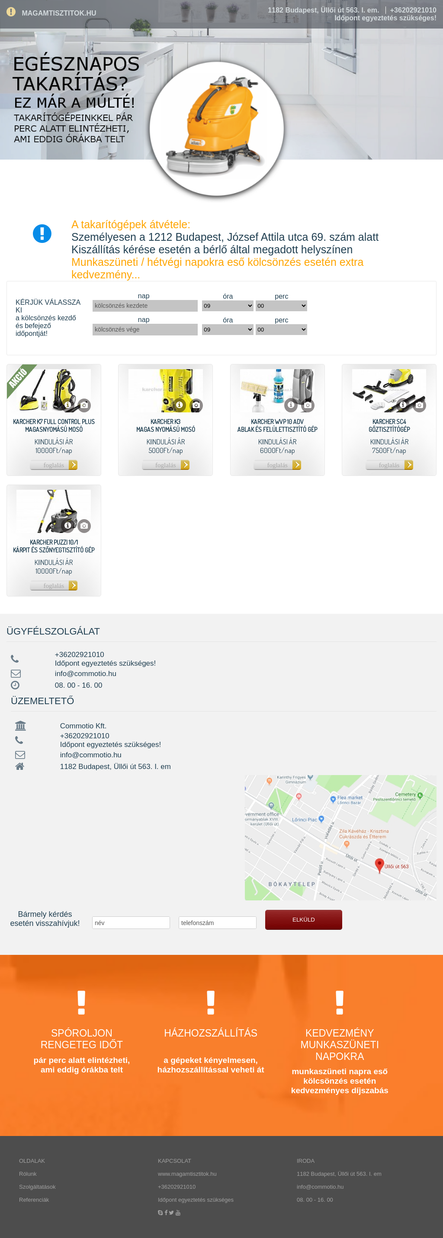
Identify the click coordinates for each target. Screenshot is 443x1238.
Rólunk (27, 1174)
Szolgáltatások (37, 1187)
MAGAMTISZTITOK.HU (51, 13)
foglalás (54, 465)
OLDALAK (32, 1161)
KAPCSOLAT (174, 1161)
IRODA (306, 1161)
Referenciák (34, 1200)
